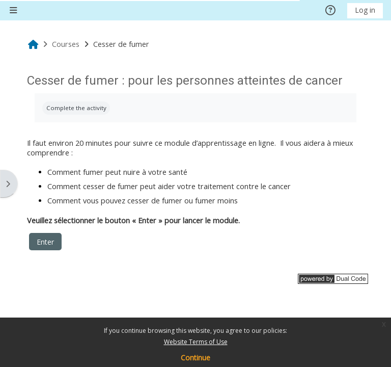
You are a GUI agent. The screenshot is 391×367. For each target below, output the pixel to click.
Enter (45, 242)
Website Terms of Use (196, 341)
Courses (65, 44)
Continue (195, 357)
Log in (365, 10)
